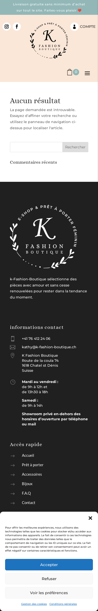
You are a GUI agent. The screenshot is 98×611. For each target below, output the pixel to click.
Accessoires (32, 474)
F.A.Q (26, 493)
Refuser (49, 578)
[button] (90, 518)
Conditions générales (63, 604)
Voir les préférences (49, 592)
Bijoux (27, 483)
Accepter (49, 564)
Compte (87, 26)
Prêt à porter (33, 464)
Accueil (28, 455)
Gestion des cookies (34, 604)
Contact (28, 502)
